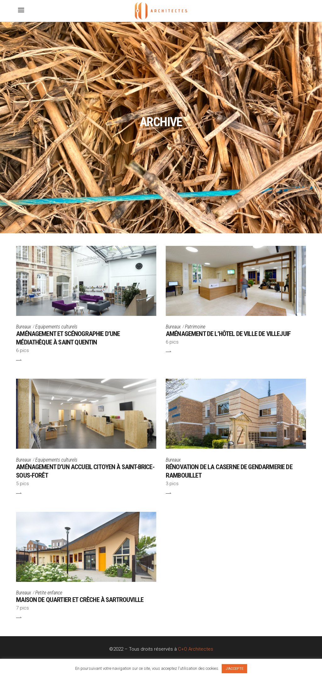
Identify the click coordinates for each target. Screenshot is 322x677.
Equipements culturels (56, 327)
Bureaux (23, 327)
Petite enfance (48, 593)
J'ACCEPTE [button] (234, 669)
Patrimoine (195, 327)
